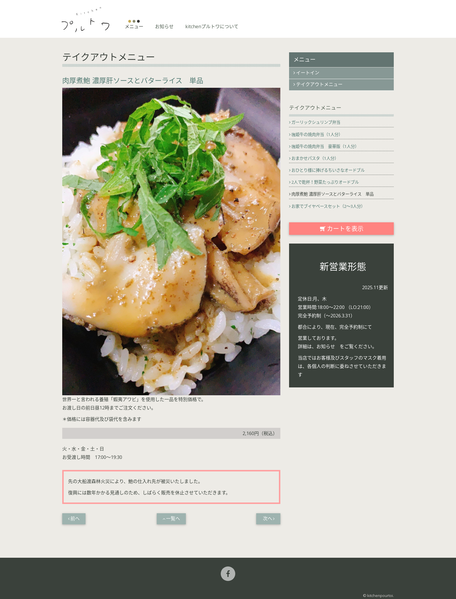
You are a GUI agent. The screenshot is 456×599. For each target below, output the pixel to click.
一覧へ (173, 518)
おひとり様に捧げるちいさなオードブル (328, 170)
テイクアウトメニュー (319, 84)
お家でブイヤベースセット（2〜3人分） (328, 206)
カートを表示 (342, 228)
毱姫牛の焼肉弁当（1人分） (317, 134)
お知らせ (164, 26)
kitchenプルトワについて (211, 26)
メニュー (134, 26)
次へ (267, 518)
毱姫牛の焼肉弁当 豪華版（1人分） (325, 146)
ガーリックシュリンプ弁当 (315, 122)
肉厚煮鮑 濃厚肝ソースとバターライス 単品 (332, 194)
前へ (75, 518)
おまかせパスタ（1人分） (315, 158)
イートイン (307, 72)
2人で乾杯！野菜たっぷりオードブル (325, 182)
